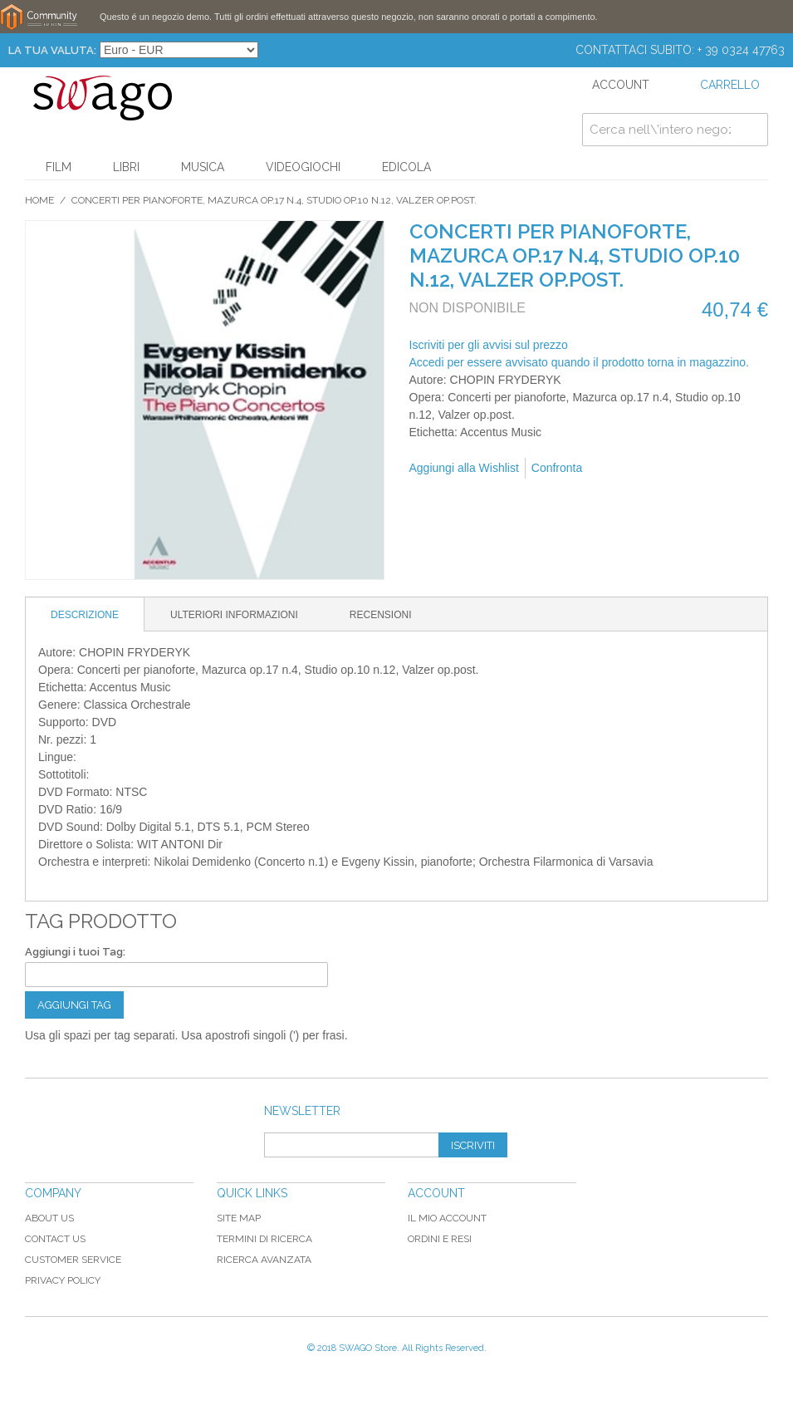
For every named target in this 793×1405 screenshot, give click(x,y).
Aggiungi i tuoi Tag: (75, 952)
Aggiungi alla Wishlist (464, 467)
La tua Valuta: (52, 50)
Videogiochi (303, 167)
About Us (49, 1218)
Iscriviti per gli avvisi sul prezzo (488, 344)
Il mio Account (447, 1218)
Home (39, 200)
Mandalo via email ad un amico (617, 468)
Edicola (406, 167)
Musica (202, 167)
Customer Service (73, 1259)
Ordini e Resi (440, 1239)
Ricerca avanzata (264, 1259)
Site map (239, 1218)
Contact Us (55, 1239)
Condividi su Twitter (683, 468)
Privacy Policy (62, 1280)
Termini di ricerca (264, 1239)
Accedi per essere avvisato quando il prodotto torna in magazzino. (579, 362)
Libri (126, 167)
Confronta (556, 467)
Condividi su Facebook (650, 468)
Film (58, 167)
